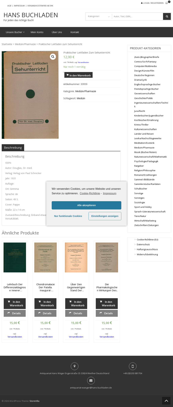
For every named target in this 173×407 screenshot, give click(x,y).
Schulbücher (140, 188)
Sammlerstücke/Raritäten (147, 184)
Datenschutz (143, 244)
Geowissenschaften (144, 93)
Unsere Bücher (14, 32)
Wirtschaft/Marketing (145, 220)
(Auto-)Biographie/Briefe (146, 57)
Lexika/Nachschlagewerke (147, 138)
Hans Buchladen (30, 15)
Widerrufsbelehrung (147, 254)
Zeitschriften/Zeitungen (146, 225)
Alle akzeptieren (86, 205)
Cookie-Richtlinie (90, 193)
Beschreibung (13, 147)
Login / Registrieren (153, 3)
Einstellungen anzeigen (104, 216)
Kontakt (74, 32)
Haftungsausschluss (147, 249)
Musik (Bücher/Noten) (145, 152)
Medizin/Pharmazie (25, 44)
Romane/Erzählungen (145, 174)
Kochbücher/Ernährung (146, 120)
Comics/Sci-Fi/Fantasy (145, 61)
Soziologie (139, 202)
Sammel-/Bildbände (144, 179)
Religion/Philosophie (144, 170)
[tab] (13, 147)
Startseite (7, 44)
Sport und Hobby (143, 206)
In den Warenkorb (80, 75)
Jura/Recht (139, 111)
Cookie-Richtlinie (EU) (147, 239)
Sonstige (138, 193)
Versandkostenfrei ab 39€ (40, 5)
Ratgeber (139, 165)
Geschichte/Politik (143, 98)
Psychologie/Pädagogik (146, 161)
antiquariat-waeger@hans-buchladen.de (91, 387)
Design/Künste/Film (144, 70)
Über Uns (57, 32)
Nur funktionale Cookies (68, 216)
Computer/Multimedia (145, 66)
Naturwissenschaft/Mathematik (150, 156)
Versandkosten (83, 62)
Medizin (81, 98)
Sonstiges (139, 197)
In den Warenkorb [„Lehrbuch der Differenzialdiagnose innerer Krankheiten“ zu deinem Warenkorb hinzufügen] (16, 303)
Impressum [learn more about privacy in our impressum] (109, 193)
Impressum (19, 5)
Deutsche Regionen (144, 75)
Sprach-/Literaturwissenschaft (149, 211)
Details (16, 313)
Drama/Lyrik (140, 79)
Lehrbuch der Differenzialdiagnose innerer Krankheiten (15, 287)
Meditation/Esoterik (144, 142)
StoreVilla (34, 400)
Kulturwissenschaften (145, 129)
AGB (9, 5)
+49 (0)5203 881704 (132, 373)
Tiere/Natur (140, 216)
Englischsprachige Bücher (147, 84)
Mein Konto (37, 32)
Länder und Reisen (144, 133)
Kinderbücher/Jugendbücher (149, 115)
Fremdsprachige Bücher (146, 88)
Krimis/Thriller (141, 124)
